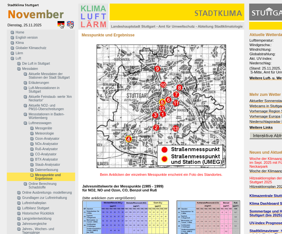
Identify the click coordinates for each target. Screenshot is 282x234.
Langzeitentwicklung (36, 218)
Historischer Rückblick (38, 213)
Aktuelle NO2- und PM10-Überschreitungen (46, 107)
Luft (18, 58)
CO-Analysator (46, 154)
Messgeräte (43, 128)
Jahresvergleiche (34, 224)
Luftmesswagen (40, 123)
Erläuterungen (39, 82)
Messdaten (30, 69)
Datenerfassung (46, 170)
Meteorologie (44, 133)
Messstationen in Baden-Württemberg (46, 116)
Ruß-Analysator (46, 149)
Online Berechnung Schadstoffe (43, 185)
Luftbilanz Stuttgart (35, 208)
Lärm (19, 53)
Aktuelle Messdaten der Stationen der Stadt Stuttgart (49, 75)
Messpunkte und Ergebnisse (48, 176)
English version (27, 37)
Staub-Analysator (47, 164)
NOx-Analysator (46, 144)
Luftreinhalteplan (34, 203)
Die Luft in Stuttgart (36, 63)
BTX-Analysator (46, 159)
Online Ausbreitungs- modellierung (47, 192)
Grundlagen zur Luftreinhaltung (44, 198)
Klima (20, 43)
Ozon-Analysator (47, 138)
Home (20, 32)
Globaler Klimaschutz (31, 48)
